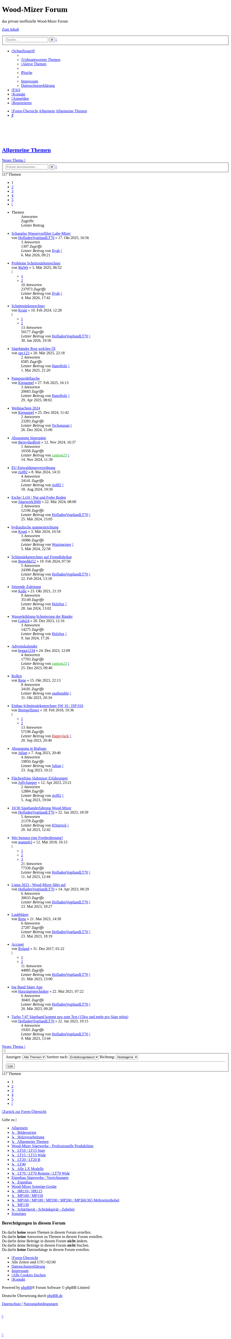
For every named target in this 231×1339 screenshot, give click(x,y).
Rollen (16, 676)
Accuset (17, 944)
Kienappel (26, 383)
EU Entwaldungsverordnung (33, 468)
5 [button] (12, 200)
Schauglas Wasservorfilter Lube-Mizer (41, 233)
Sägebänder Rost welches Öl (33, 349)
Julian (22, 753)
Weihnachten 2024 (25, 408)
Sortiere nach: (73, 1057)
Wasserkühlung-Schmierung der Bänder (42, 616)
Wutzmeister (61, 544)
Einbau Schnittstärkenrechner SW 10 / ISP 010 (47, 706)
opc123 (23, 353)
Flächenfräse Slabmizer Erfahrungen (39, 778)
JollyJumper (27, 783)
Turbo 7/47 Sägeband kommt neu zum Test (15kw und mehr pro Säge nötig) (69, 1017)
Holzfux (58, 604)
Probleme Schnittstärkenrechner (36, 263)
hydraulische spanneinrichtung (34, 527)
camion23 (59, 455)
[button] (12, 204)
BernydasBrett (29, 442)
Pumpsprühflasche (25, 378)
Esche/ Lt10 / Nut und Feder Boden (38, 497)
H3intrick (59, 825)
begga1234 (26, 650)
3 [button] (12, 191)
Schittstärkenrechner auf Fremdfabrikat (41, 557)
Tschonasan (60, 425)
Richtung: (119, 1057)
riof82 (23, 472)
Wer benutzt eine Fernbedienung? (37, 838)
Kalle (22, 591)
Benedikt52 (27, 561)
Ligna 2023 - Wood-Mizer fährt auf (38, 885)
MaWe (23, 267)
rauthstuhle (60, 693)
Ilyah (56, 251)
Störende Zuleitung (26, 587)
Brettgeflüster (28, 710)
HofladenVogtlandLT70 (36, 238)
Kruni (22, 310)
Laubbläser (19, 915)
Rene (22, 680)
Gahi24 (23, 621)
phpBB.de (54, 1296)
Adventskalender (24, 646)
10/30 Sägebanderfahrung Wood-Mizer (41, 808)
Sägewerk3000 (29, 502)
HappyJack (60, 736)
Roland (23, 949)
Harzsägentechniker (33, 991)
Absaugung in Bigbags (28, 748)
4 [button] (12, 195)
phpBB (26, 1287)
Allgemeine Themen (26, 150)
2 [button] (12, 187)
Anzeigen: (26, 1057)
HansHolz (59, 366)
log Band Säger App (26, 987)
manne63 (25, 842)
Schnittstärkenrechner (28, 306)
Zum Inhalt (10, 29)
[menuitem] (40, 60)
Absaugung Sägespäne (28, 438)
